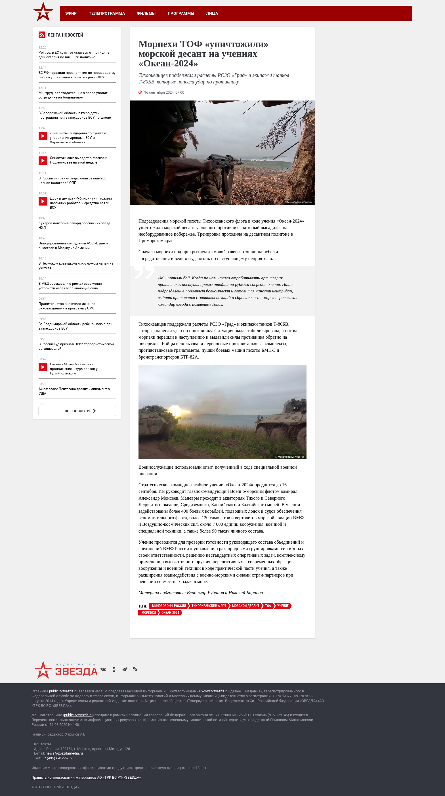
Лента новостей (61, 36)
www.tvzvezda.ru (214, 691)
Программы (181, 13)
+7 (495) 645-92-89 (57, 758)
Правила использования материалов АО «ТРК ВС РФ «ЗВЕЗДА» (86, 777)
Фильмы (146, 13)
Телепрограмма (107, 13)
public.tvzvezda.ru (63, 691)
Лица (212, 13)
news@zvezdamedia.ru (64, 753)
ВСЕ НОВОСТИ (81, 411)
